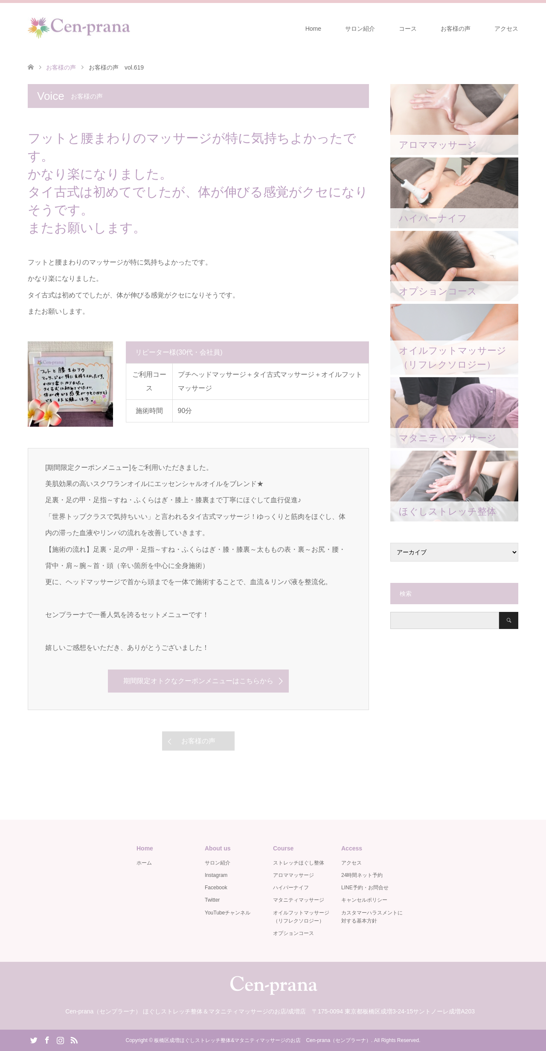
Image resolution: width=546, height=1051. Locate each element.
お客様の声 (455, 28)
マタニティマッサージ (298, 900)
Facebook (216, 888)
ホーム (144, 863)
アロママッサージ (293, 875)
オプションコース (293, 933)
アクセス (506, 28)
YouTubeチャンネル (227, 913)
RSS (74, 1039)
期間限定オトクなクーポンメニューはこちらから (198, 680)
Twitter (212, 900)
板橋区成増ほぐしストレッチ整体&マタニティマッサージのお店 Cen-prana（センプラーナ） (262, 1040)
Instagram (216, 875)
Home (313, 28)
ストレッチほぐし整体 (298, 863)
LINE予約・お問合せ (365, 888)
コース (408, 28)
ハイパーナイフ (291, 888)
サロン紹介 (360, 28)
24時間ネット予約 (362, 875)
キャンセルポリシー (364, 900)
